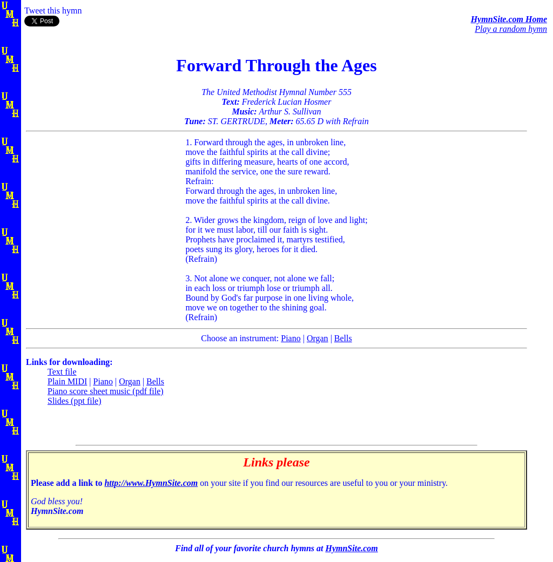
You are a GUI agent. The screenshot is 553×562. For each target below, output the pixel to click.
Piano (290, 338)
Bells (343, 338)
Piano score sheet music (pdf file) (106, 391)
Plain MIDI (67, 381)
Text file (62, 371)
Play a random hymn (511, 28)
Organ (317, 338)
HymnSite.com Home (509, 19)
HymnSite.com (351, 548)
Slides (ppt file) (75, 400)
